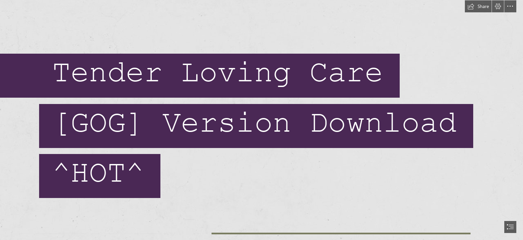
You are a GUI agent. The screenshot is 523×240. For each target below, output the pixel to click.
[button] (478, 6)
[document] (261, 120)
